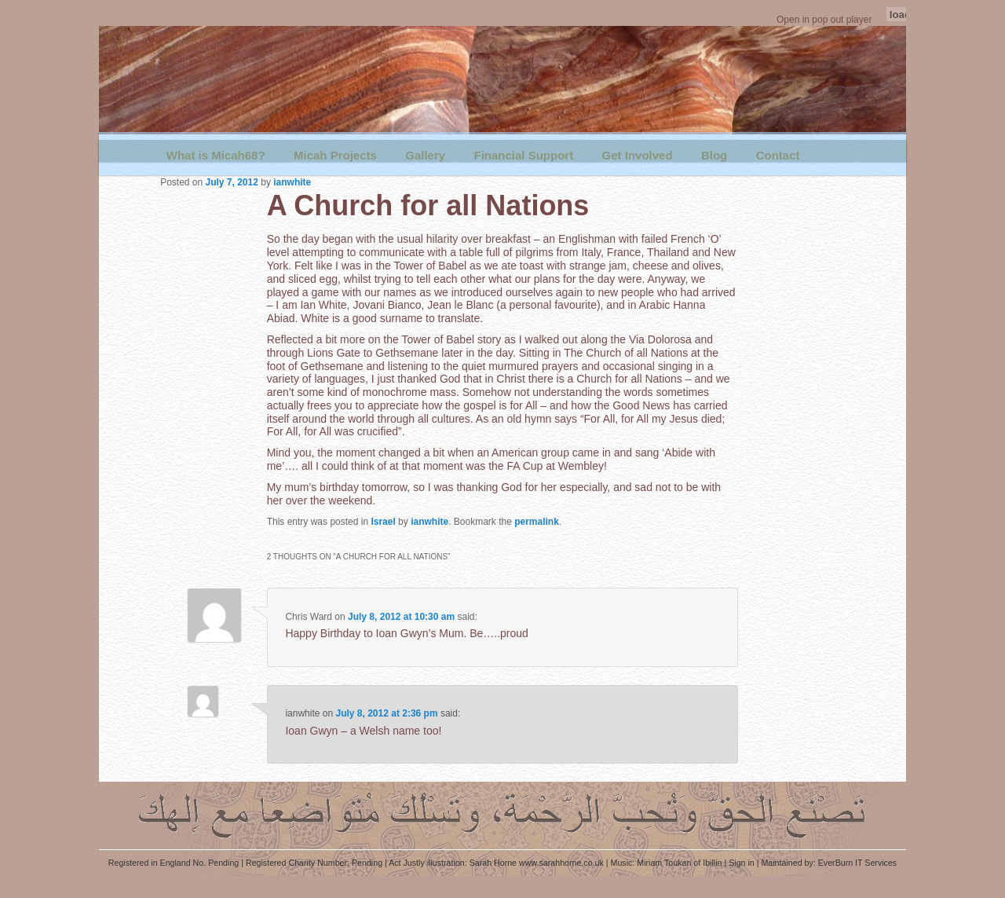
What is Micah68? (215, 155)
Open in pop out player (824, 19)
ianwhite (292, 182)
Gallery (425, 155)
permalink (536, 521)
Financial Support (523, 155)
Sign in (742, 862)
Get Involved (637, 155)
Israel (383, 521)
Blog (714, 155)
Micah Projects (335, 155)
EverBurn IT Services (857, 862)
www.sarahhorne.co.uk (561, 862)
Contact (778, 155)
